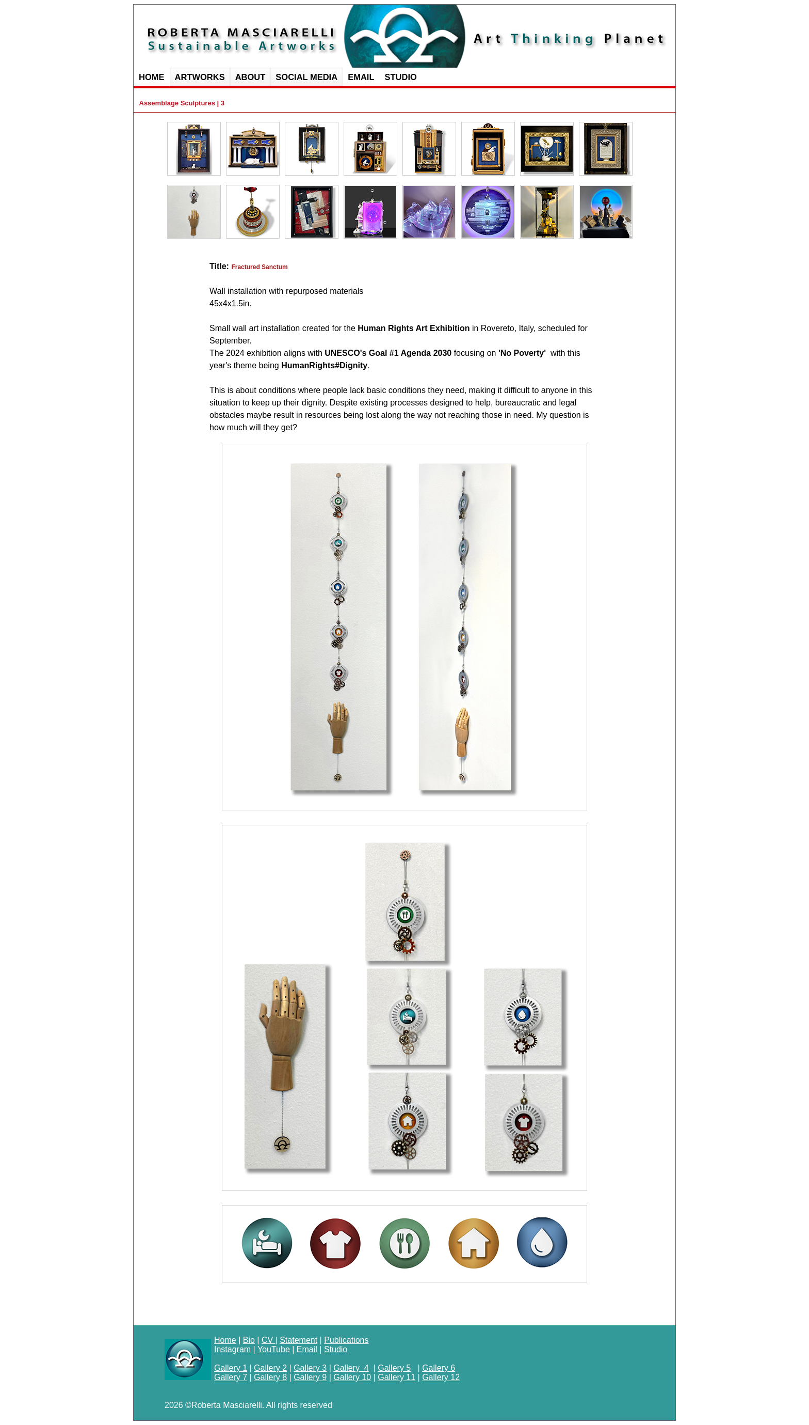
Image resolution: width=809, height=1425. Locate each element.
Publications (346, 1340)
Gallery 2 (270, 1368)
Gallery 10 (352, 1377)
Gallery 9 (310, 1377)
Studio (335, 1349)
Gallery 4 (350, 1368)
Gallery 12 (441, 1377)
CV (269, 1340)
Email (307, 1349)
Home (225, 1340)
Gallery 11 (396, 1377)
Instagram (232, 1349)
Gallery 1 (230, 1368)
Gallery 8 (270, 1377)
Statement (298, 1340)
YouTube (273, 1349)
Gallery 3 (310, 1368)
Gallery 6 (438, 1368)
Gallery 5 (394, 1368)
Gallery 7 (230, 1377)
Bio (249, 1340)
